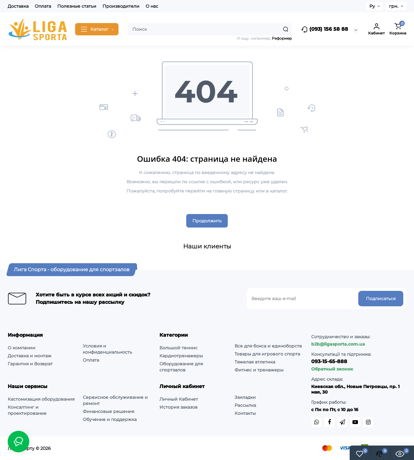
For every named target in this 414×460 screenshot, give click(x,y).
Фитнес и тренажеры (259, 370)
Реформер (282, 38)
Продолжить (207, 221)
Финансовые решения (108, 411)
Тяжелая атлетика (255, 362)
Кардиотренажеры (181, 356)
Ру (372, 6)
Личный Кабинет (178, 399)
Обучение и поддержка (110, 419)
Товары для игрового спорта (267, 354)
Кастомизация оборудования (41, 399)
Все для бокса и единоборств (268, 346)
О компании (21, 348)
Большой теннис (178, 348)
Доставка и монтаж (29, 356)
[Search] (286, 29)
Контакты (245, 413)
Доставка (18, 6)
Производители (120, 6)
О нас (152, 6)
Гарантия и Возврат (30, 364)
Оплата (43, 6)
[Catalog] (97, 29)
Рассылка (245, 405)
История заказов (178, 407)
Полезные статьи (76, 6)
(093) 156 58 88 (324, 29)
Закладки (245, 397)
